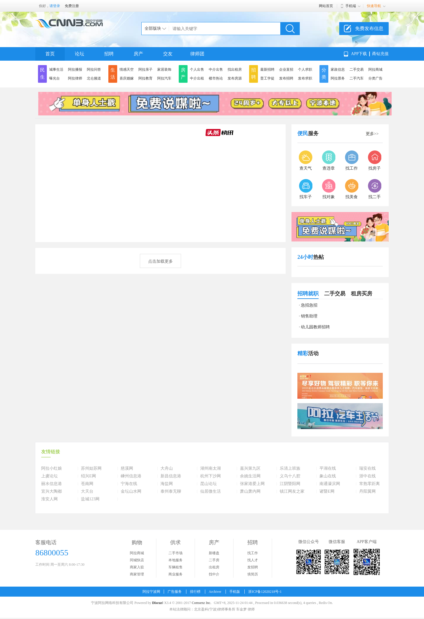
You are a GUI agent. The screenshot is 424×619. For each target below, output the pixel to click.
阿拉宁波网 (151, 592)
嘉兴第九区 (250, 468)
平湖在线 (327, 468)
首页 (50, 53)
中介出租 (197, 78)
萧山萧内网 (250, 491)
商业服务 (175, 574)
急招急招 (309, 305)
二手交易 (357, 69)
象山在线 (327, 476)
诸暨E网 (326, 491)
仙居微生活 (210, 491)
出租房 (214, 567)
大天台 (87, 491)
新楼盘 (214, 553)
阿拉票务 (338, 78)
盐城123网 (90, 499)
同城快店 (137, 560)
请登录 (54, 6)
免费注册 (72, 6)
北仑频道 (94, 78)
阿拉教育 (145, 78)
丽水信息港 (51, 484)
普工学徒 (267, 78)
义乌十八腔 (290, 476)
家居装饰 (164, 69)
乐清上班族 (290, 468)
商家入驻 (137, 567)
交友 (168, 53)
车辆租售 (175, 567)
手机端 (350, 6)
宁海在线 (129, 484)
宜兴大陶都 (51, 491)
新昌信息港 (170, 476)
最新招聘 (267, 69)
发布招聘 (286, 78)
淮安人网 (49, 499)
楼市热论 (216, 78)
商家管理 (137, 574)
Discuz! (157, 603)
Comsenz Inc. (201, 603)
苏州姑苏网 (91, 468)
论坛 (79, 53)
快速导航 (374, 6)
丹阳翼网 (367, 491)
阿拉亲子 (145, 69)
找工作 (252, 553)
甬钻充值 (380, 54)
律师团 (197, 53)
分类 (324, 73)
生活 (112, 73)
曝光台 (54, 78)
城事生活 (56, 69)
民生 (42, 73)
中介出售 (216, 69)
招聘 (109, 53)
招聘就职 (308, 294)
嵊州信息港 (131, 476)
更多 (372, 134)
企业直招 (286, 69)
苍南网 (87, 484)
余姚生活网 (250, 476)
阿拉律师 (75, 78)
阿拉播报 (75, 69)
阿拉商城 (375, 69)
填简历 (252, 574)
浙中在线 (367, 476)
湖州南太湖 (210, 468)
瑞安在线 (367, 468)
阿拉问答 (94, 69)
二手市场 (175, 553)
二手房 (214, 560)
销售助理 (309, 316)
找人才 (252, 560)
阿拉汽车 (164, 78)
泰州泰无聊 (170, 491)
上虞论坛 (49, 476)
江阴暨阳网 (290, 484)
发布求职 (305, 78)
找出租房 (235, 69)
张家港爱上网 (252, 484)
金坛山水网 (131, 491)
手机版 (234, 592)
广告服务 (175, 592)
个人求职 (305, 69)
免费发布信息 (369, 28)
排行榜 (195, 592)
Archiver (215, 592)
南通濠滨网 (329, 484)
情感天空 (127, 69)
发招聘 (252, 567)
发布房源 (235, 78)
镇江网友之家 (292, 491)
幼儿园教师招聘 (315, 327)
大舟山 (166, 468)
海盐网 (166, 484)
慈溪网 (127, 468)
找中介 (214, 574)
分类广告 (375, 78)
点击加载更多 (160, 261)
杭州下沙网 (210, 476)
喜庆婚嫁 (127, 78)
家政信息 (338, 69)
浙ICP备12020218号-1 (264, 592)
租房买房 (361, 294)
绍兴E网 (88, 476)
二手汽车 (357, 78)
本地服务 (175, 560)
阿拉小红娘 (51, 468)
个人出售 (197, 69)
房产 (138, 53)
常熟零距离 (369, 484)
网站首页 (326, 6)
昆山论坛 (208, 484)
